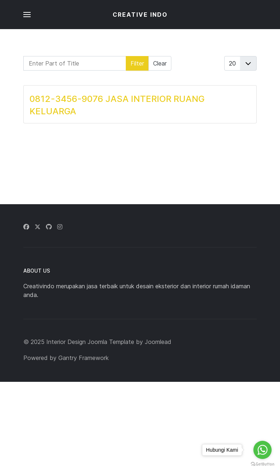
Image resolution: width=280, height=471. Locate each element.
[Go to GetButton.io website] (262, 464)
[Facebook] (26, 226)
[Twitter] (37, 226)
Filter (137, 63)
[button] (27, 14)
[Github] (49, 226)
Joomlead (158, 341)
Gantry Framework (83, 357)
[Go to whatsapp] (262, 450)
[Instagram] (59, 226)
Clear (160, 63)
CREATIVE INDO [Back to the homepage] (140, 14)
